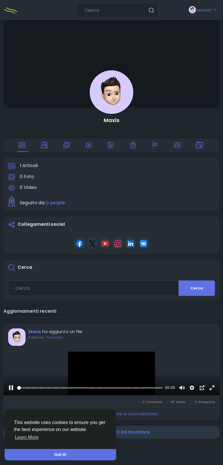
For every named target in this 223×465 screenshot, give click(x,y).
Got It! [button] (60, 454)
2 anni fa (35, 337)
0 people (55, 203)
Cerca (196, 288)
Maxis (111, 120)
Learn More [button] (27, 437)
